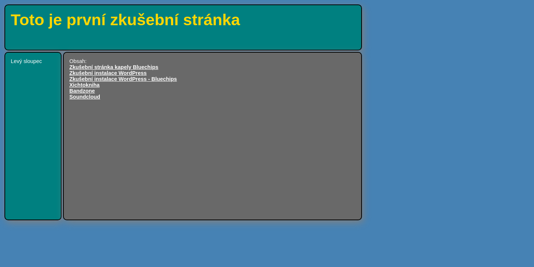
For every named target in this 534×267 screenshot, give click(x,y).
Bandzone (82, 91)
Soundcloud (84, 97)
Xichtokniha (84, 85)
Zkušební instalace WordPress (107, 73)
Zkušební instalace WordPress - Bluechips (123, 79)
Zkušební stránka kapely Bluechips (113, 67)
